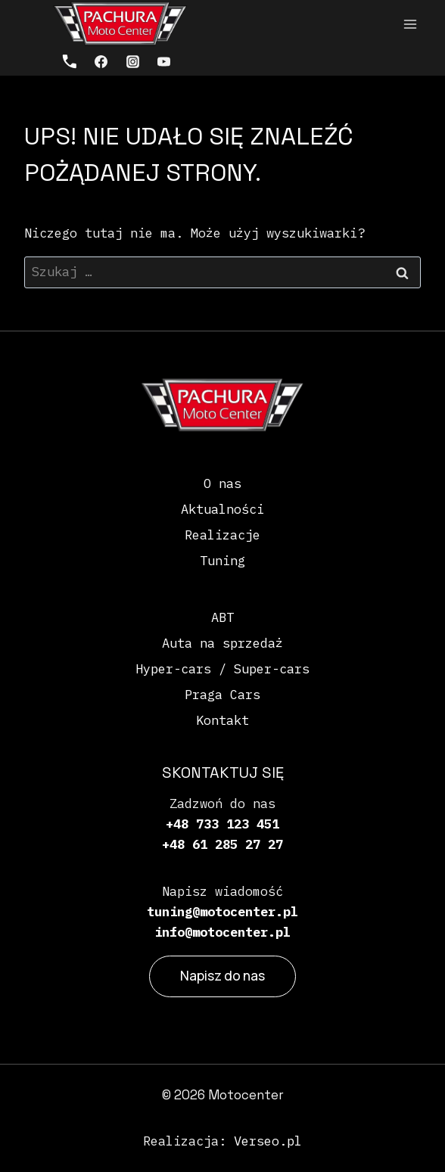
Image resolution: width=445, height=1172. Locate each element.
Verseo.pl (268, 1141)
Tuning (222, 560)
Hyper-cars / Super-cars (222, 669)
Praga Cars (222, 694)
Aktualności (222, 509)
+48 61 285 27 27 (222, 844)
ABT (222, 617)
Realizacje (222, 535)
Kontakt (222, 720)
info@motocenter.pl (222, 932)
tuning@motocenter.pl (222, 911)
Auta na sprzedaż (222, 643)
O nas (222, 483)
